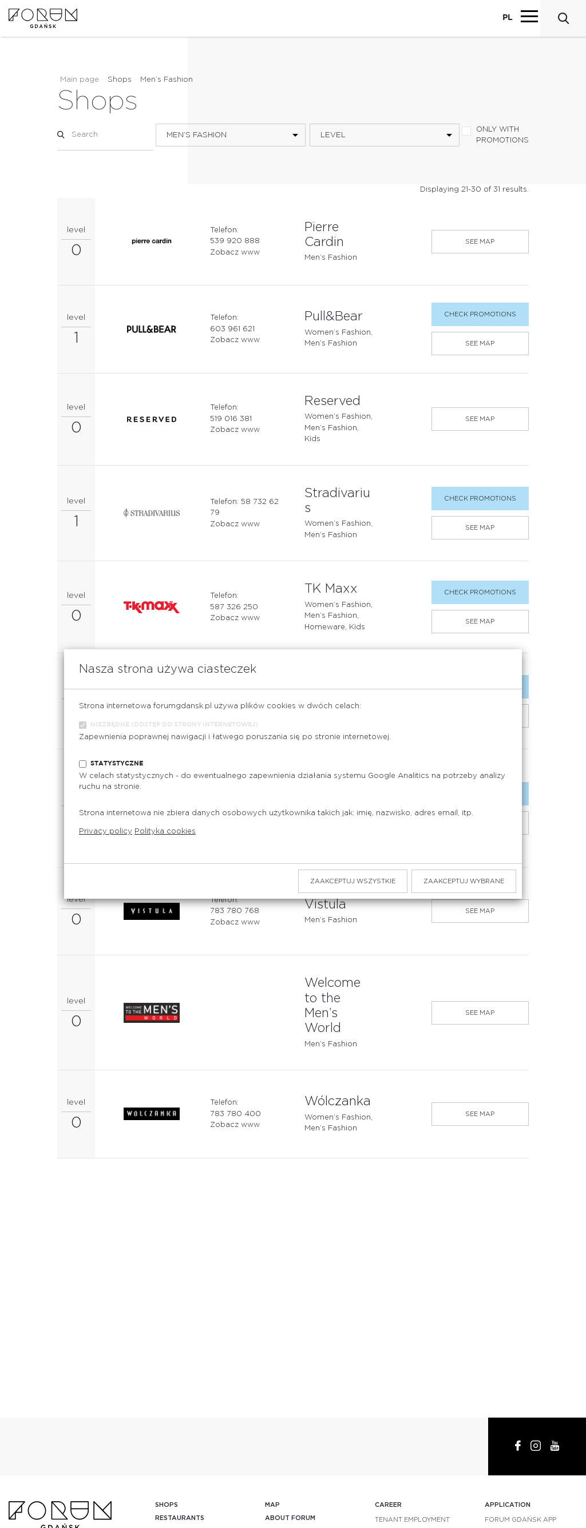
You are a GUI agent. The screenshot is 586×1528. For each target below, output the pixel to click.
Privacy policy (105, 831)
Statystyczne (116, 763)
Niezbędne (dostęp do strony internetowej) (174, 724)
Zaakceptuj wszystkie (352, 881)
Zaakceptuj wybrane (463, 881)
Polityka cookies (165, 831)
